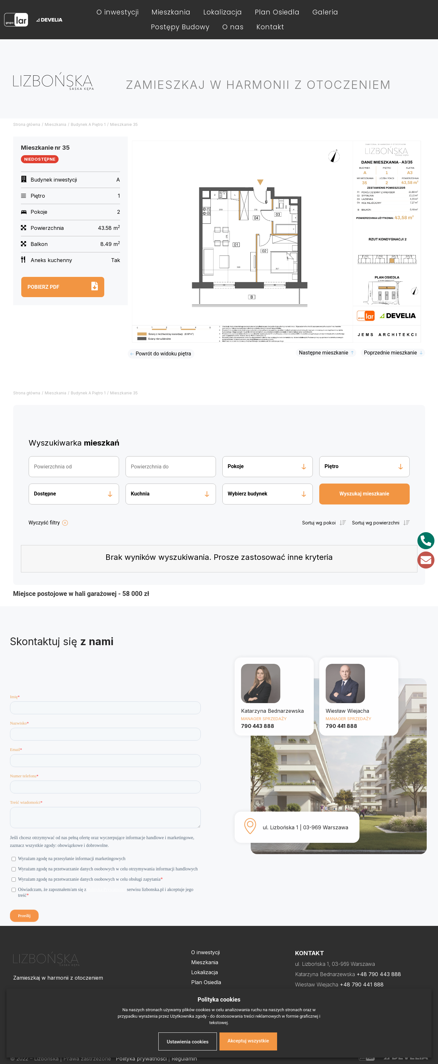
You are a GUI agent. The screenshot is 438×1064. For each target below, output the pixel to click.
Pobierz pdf (44, 287)
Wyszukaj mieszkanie (364, 494)
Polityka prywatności (141, 1058)
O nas (233, 27)
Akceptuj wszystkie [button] (248, 1041)
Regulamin (184, 1058)
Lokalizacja (222, 12)
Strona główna (26, 124)
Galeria (325, 12)
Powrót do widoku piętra (163, 354)
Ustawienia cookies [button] (188, 1042)
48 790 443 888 (380, 974)
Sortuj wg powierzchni (375, 522)
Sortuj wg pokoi (319, 522)
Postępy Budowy (180, 27)
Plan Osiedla (277, 12)
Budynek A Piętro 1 (88, 124)
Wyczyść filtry (44, 523)
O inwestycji (118, 12)
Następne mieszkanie (323, 353)
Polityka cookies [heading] (219, 999)
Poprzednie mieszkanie (390, 353)
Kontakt (270, 27)
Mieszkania (171, 12)
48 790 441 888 (363, 984)
